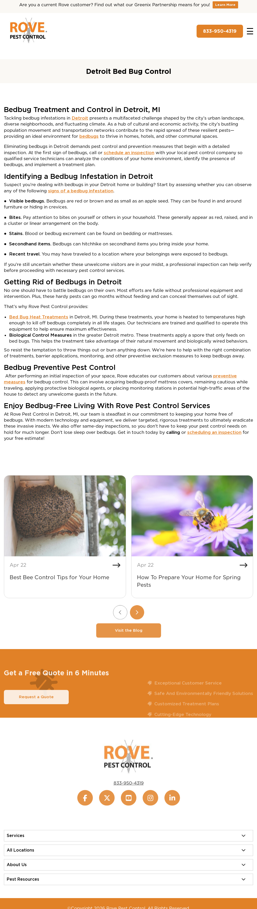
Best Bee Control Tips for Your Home (59, 589)
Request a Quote (36, 709)
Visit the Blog (128, 642)
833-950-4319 (220, 31)
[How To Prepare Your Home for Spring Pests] (192, 528)
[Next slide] (137, 625)
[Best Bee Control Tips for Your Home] (65, 528)
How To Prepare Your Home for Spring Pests (189, 593)
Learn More (225, 5)
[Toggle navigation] (250, 31)
